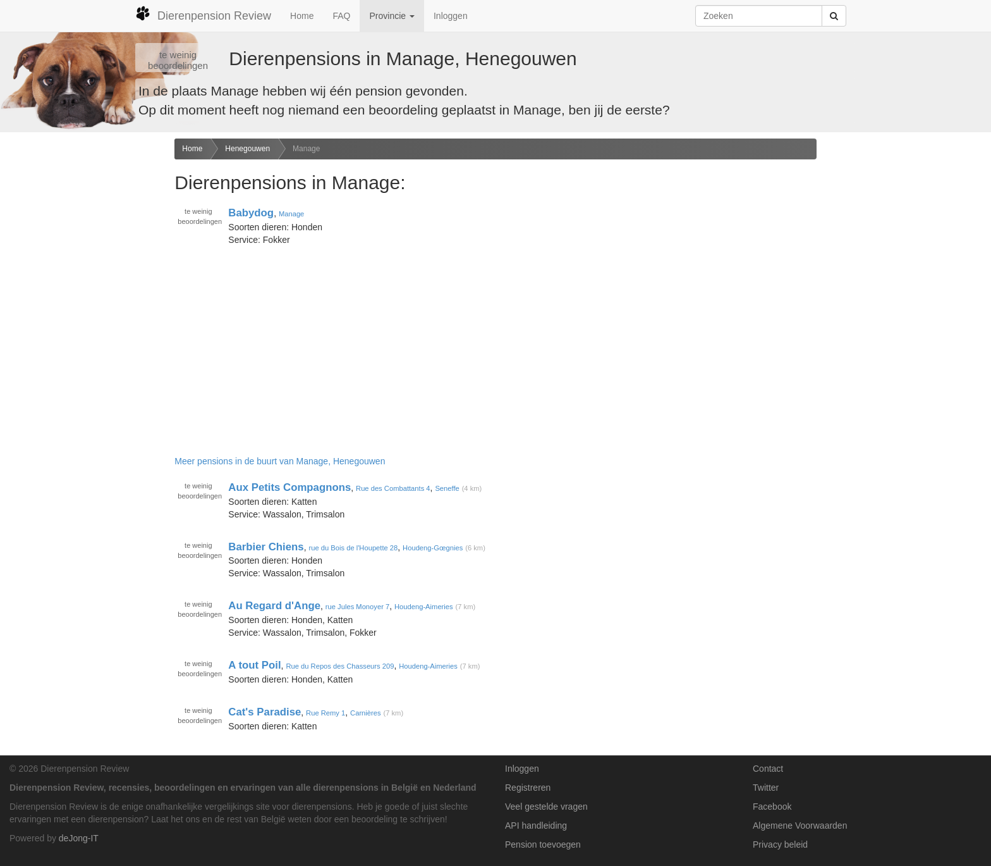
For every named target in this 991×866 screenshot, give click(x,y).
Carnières (365, 713)
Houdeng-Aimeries (423, 606)
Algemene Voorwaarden (800, 825)
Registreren (527, 787)
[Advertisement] (82, 338)
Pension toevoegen (543, 844)
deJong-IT (79, 838)
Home (301, 16)
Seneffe (447, 488)
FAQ (341, 16)
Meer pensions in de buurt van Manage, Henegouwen (279, 461)
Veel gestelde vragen (546, 806)
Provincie (391, 16)
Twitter (766, 787)
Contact (768, 769)
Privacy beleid (780, 844)
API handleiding (536, 825)
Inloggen (451, 16)
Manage (306, 148)
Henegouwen (247, 148)
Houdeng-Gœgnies (433, 548)
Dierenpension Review (203, 14)
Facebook (772, 806)
